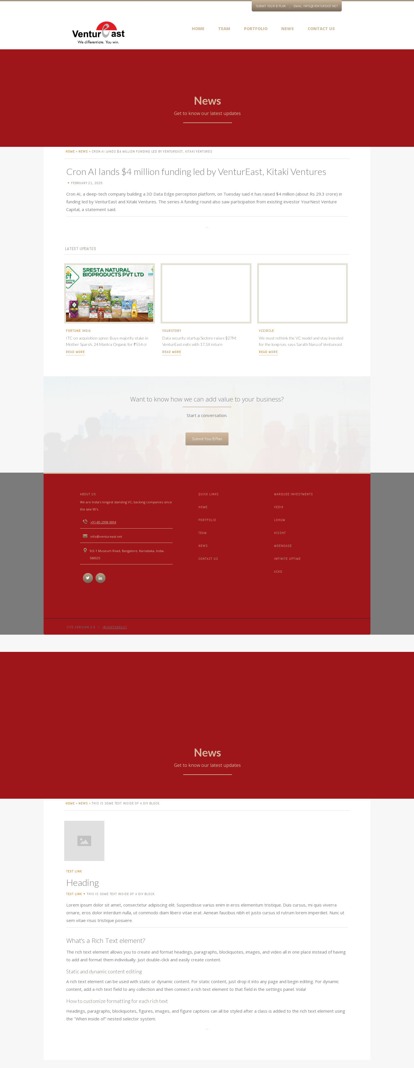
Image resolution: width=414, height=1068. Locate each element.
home (70, 156)
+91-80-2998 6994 (103, 522)
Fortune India (78, 335)
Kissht (280, 533)
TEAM (202, 533)
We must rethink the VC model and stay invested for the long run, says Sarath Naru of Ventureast (301, 345)
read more (75, 356)
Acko (278, 571)
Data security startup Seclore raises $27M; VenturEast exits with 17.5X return (199, 345)
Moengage (283, 545)
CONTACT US (208, 558)
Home (203, 507)
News (83, 156)
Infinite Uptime (287, 558)
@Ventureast (114, 627)
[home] (98, 33)
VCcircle (266, 335)
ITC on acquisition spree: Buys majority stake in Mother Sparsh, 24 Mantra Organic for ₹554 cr (107, 345)
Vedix (279, 507)
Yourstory (171, 335)
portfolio (207, 520)
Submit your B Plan (271, 6)
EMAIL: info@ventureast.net (316, 6)
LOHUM (279, 520)
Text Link (74, 876)
